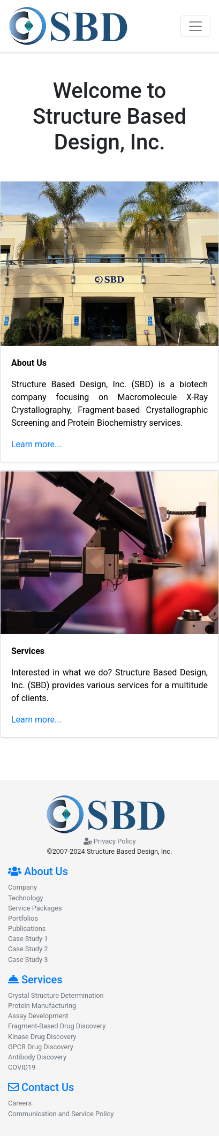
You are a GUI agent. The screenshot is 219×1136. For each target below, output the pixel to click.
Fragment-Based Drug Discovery (56, 1026)
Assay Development (38, 1016)
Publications (27, 928)
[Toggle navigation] (195, 26)
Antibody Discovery (37, 1057)
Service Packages (35, 908)
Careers (20, 1103)
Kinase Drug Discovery (42, 1037)
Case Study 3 (28, 960)
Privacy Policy (110, 841)
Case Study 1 (28, 939)
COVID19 (21, 1067)
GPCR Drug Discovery (40, 1047)
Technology (25, 898)
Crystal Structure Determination (56, 995)
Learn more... (36, 444)
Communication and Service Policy (61, 1114)
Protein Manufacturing (42, 1006)
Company (22, 887)
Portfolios (23, 918)
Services (35, 979)
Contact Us (41, 1087)
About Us (38, 871)
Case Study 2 (28, 949)
